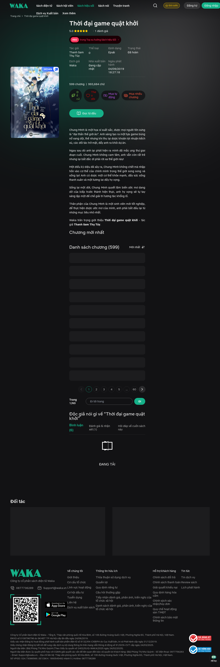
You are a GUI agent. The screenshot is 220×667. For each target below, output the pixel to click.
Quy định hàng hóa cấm (165, 594)
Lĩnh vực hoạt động (79, 587)
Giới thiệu (73, 577)
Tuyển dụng (74, 597)
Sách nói (103, 5)
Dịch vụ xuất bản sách (81, 607)
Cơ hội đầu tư (75, 592)
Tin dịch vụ (188, 577)
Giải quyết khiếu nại (165, 587)
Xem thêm (69, 13)
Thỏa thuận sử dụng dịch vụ (113, 577)
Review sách (189, 582)
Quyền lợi (102, 582)
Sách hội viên (64, 5)
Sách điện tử (44, 5)
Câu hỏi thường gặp (108, 592)
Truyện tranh (121, 5)
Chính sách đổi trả (164, 577)
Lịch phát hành (190, 587)
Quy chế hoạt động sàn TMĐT (165, 610)
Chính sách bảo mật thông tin (165, 619)
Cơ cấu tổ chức (76, 582)
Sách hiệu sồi (85, 5)
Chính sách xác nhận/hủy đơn (162, 602)
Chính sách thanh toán (167, 582)
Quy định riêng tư (106, 587)
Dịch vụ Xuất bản (47, 13)
